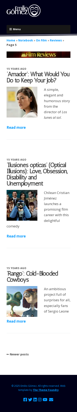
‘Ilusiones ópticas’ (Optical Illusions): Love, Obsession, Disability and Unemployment (37, 174)
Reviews (56, 40)
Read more (16, 127)
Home (11, 40)
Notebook (25, 40)
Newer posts (19, 354)
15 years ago (16, 69)
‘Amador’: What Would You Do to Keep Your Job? (38, 77)
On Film (41, 40)
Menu (17, 29)
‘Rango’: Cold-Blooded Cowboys (32, 276)
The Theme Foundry (46, 390)
